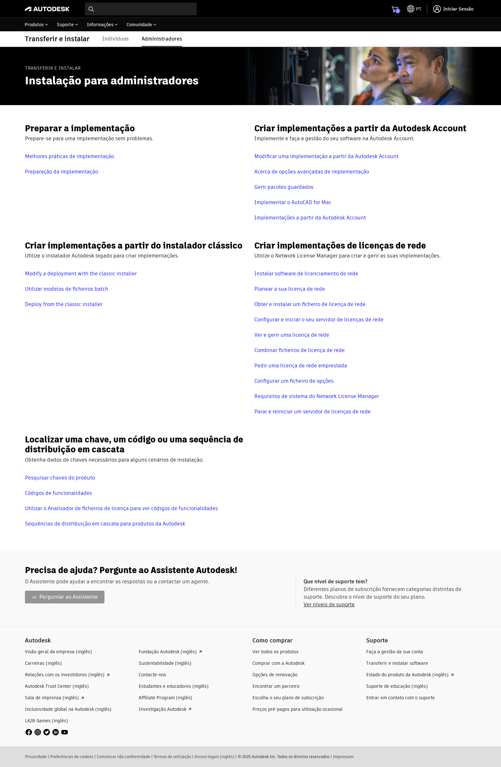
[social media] (46, 732)
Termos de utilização (172, 756)
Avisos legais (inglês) (214, 756)
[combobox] (141, 9)
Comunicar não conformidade (123, 756)
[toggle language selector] (414, 9)
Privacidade (36, 756)
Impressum (343, 756)
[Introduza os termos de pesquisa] (141, 9)
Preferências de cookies (71, 756)
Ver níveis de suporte (329, 604)
